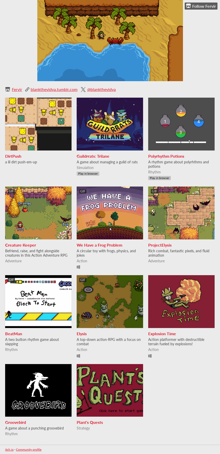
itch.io (9, 449)
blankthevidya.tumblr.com (54, 89)
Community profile (28, 449)
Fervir (17, 89)
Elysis (82, 333)
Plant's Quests (90, 422)
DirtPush (13, 156)
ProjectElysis (160, 244)
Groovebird (15, 422)
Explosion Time (162, 333)
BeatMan (13, 333)
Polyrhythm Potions (166, 156)
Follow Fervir (201, 6)
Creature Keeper (20, 244)
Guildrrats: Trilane (93, 156)
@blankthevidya (101, 89)
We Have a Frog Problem (99, 244)
